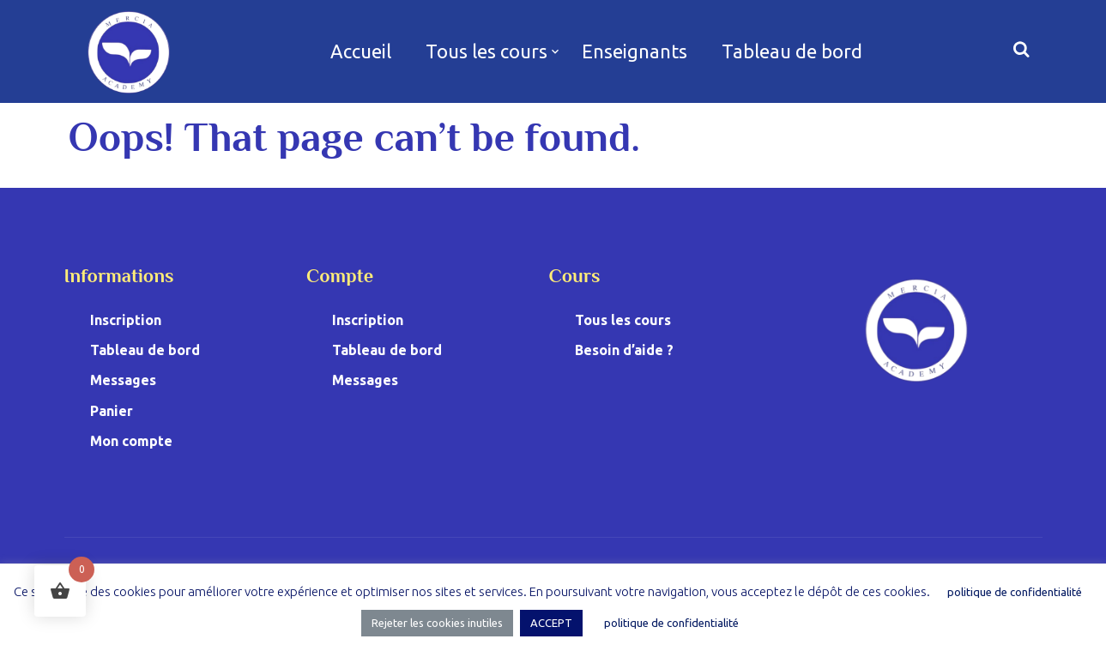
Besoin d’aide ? (624, 350)
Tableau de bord (792, 51)
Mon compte (131, 441)
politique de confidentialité (1014, 592)
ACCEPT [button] (551, 623)
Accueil (360, 51)
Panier (111, 411)
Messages (123, 380)
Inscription (125, 320)
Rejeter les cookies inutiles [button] (437, 623)
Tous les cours (486, 51)
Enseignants (634, 51)
